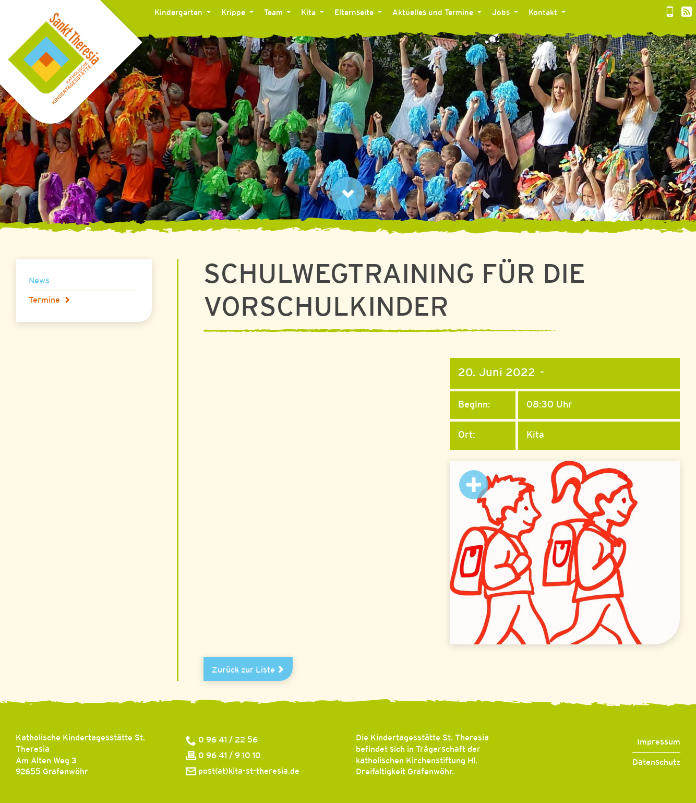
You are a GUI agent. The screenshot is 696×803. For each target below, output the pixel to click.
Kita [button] (309, 13)
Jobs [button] (502, 13)
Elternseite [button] (355, 13)
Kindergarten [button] (179, 13)
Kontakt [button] (544, 13)
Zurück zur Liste (248, 670)
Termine (49, 300)
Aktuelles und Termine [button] (433, 13)
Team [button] (274, 13)
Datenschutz (656, 762)
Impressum (658, 742)
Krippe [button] (234, 13)
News (39, 281)
